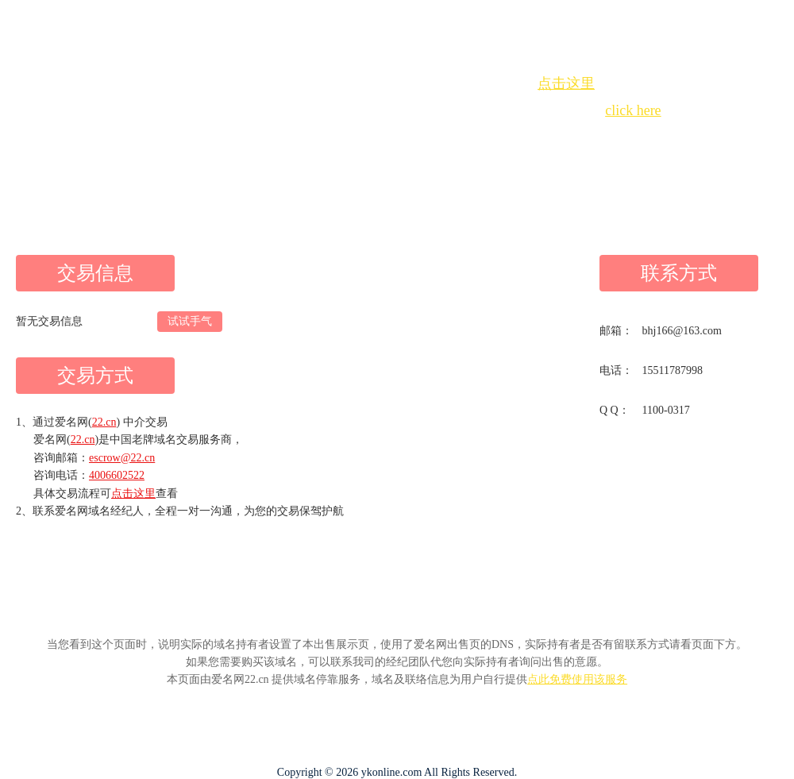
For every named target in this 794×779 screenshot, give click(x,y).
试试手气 (190, 321)
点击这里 (566, 83)
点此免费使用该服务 (577, 679)
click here (633, 110)
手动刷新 (440, 139)
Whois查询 (357, 139)
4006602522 (117, 475)
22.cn (104, 422)
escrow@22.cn (122, 458)
